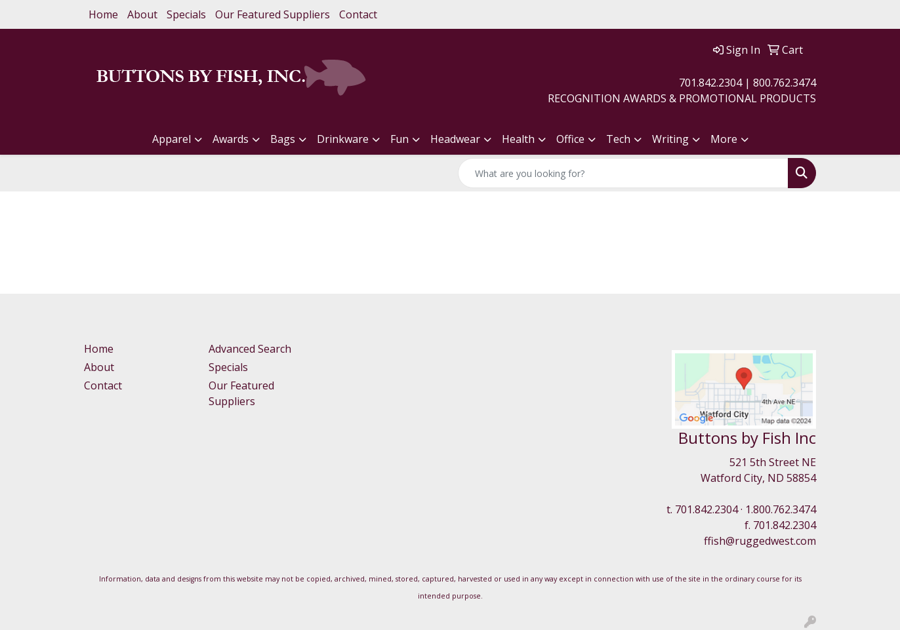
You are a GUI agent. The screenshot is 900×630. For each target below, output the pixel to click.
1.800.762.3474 (780, 509)
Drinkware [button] (343, 139)
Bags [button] (282, 139)
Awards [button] (231, 139)
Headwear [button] (455, 139)
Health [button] (518, 139)
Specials (186, 14)
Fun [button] (399, 139)
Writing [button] (670, 139)
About (142, 14)
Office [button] (570, 139)
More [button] (723, 139)
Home (103, 14)
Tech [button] (618, 139)
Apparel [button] (171, 139)
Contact (358, 14)
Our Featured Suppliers (272, 14)
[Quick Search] (623, 173)
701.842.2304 (706, 509)
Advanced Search (250, 349)
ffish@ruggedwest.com (760, 541)
